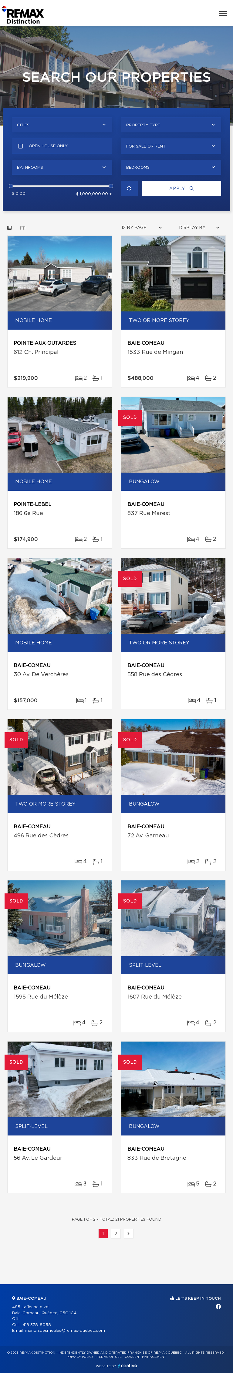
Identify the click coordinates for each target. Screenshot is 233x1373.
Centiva (127, 1366)
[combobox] (62, 124)
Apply (181, 188)
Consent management (145, 1356)
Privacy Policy (80, 1356)
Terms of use (109, 1356)
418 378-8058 (36, 1325)
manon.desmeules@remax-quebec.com (65, 1331)
